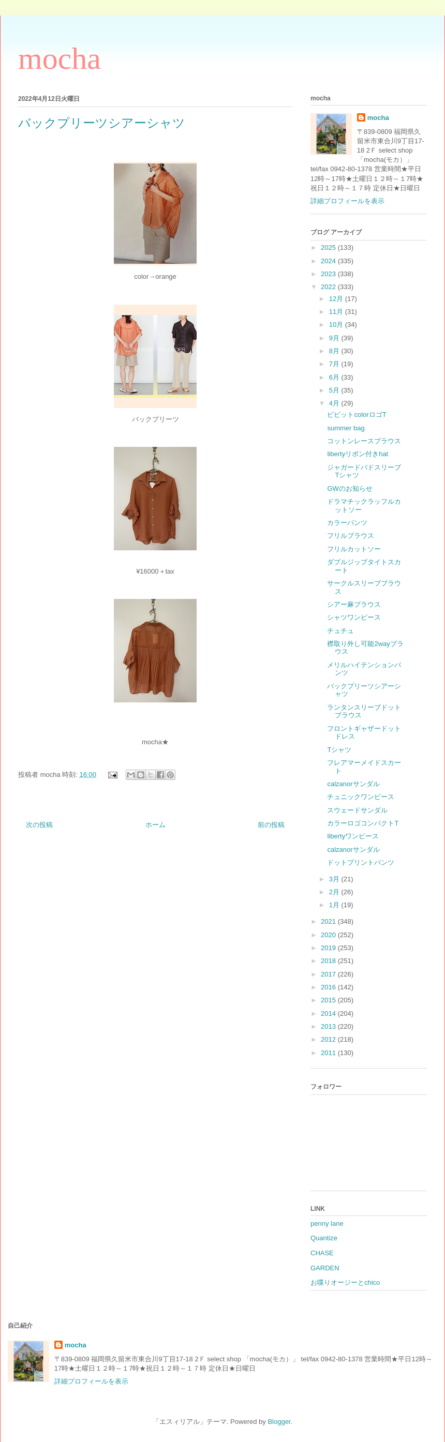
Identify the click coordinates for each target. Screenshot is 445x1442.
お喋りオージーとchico (345, 1282)
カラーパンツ (347, 523)
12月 (337, 299)
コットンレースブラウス (364, 441)
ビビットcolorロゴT (356, 414)
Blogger (279, 1421)
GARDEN (324, 1268)
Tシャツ (339, 750)
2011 (329, 1053)
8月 (335, 351)
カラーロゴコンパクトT (362, 823)
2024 (329, 261)
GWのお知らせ (349, 488)
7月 (335, 364)
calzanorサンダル (353, 784)
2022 (329, 287)
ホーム (155, 825)
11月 (337, 312)
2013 (329, 1026)
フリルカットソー (354, 549)
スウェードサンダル (357, 810)
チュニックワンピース (360, 797)
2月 (335, 892)
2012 (329, 1039)
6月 (335, 377)
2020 (329, 935)
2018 (329, 961)
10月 (337, 324)
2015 (329, 1000)
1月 (335, 905)
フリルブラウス (350, 535)
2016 (329, 987)
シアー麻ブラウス (354, 604)
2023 (329, 274)
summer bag (345, 428)
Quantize (323, 1238)
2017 (329, 974)
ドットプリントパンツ (360, 862)
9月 (335, 338)
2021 (329, 921)
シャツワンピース (354, 617)
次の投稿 (39, 825)
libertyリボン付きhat (357, 454)
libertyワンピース (353, 836)
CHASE (322, 1253)
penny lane (327, 1223)
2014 (329, 1013)
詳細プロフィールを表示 (347, 201)
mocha (59, 58)
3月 (335, 879)
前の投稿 (271, 825)
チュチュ (340, 631)
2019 (329, 948)
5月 (335, 390)
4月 (335, 403)
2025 (329, 247)
